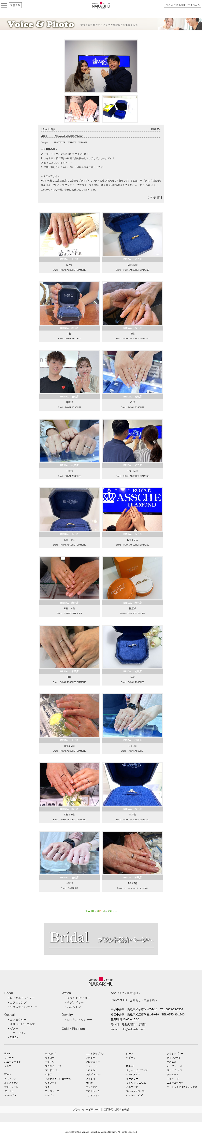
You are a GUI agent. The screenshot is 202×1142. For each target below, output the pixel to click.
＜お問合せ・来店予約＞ (134, 1000)
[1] (92, 911)
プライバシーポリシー (85, 1109)
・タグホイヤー (74, 1002)
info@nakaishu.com (133, 1029)
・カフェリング (16, 1002)
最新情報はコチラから (182, 5)
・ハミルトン (72, 1006)
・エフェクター (16, 1019)
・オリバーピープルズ (21, 1024)
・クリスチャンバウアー (22, 1006)
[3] (98, 911)
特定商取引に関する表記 (115, 1109)
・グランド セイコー (77, 997)
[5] (103, 911)
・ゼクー (12, 1028)
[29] (110, 911)
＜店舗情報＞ (126, 993)
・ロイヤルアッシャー (21, 997)
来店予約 (15, 5)
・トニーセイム (16, 1033)
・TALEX (12, 1037)
